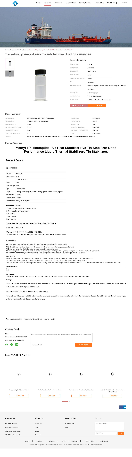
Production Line (69, 423)
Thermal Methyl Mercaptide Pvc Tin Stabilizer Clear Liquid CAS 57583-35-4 (51, 50)
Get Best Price (79, 105)
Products (47, 3)
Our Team (38, 435)
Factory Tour (71, 3)
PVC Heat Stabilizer (11, 423)
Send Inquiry (83, 345)
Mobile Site (104, 441)
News (63, 441)
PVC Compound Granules (12, 431)
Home (38, 3)
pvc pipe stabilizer (16, 319)
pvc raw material (49, 319)
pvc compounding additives (33, 319)
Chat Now (111, 3)
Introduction (38, 423)
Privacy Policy (89, 441)
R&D (66, 427)
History (37, 427)
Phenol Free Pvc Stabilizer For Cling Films (81, 390)
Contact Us (99, 3)
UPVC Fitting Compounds (12, 435)
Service (37, 431)
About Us (58, 3)
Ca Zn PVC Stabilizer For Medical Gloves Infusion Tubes (112, 391)
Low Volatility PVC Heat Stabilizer (19, 390)
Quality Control (85, 3)
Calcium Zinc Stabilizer (12, 427)
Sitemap (74, 441)
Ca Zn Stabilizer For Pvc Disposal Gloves (50, 390)
